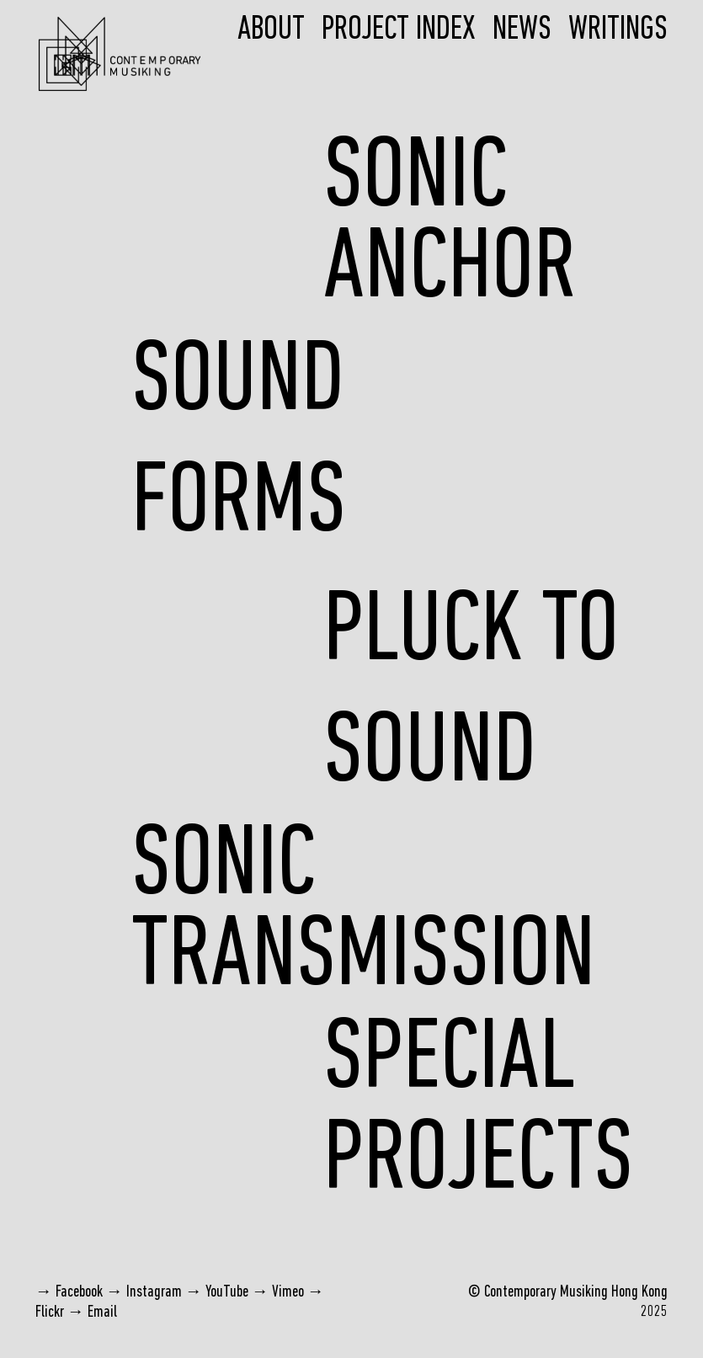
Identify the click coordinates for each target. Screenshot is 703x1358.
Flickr (49, 1312)
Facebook (79, 1292)
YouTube (226, 1292)
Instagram (154, 1292)
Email (102, 1312)
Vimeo (288, 1292)
